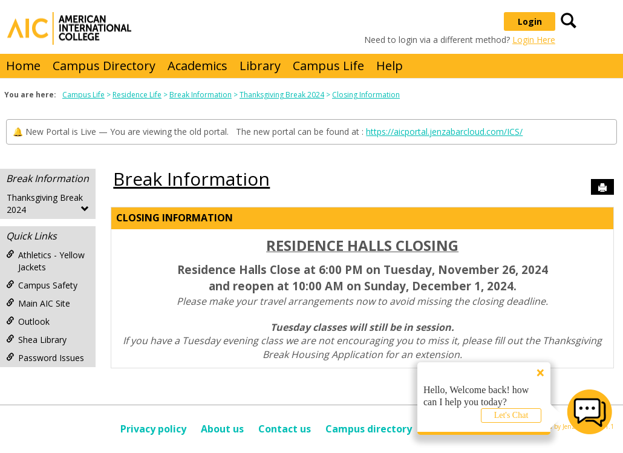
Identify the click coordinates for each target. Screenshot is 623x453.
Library (260, 65)
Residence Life (137, 95)
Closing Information (366, 95)
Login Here (533, 39)
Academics (197, 65)
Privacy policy (153, 428)
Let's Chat (511, 415)
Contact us (284, 428)
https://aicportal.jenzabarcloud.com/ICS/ (444, 131)
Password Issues (45, 357)
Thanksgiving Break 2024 (282, 95)
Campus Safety (41, 285)
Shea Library (36, 339)
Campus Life (328, 65)
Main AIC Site (38, 303)
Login (530, 21)
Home (23, 65)
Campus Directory (104, 65)
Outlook (28, 321)
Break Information (200, 95)
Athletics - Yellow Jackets (45, 261)
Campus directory (368, 428)
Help (389, 65)
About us (222, 428)
